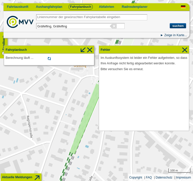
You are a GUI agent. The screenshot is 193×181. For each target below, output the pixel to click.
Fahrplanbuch (80, 7)
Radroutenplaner (134, 7)
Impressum (183, 177)
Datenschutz (164, 177)
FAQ (149, 177)
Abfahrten (106, 7)
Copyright (135, 177)
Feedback (4, 42)
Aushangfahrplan (49, 7)
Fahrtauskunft (17, 7)
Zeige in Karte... (175, 35)
